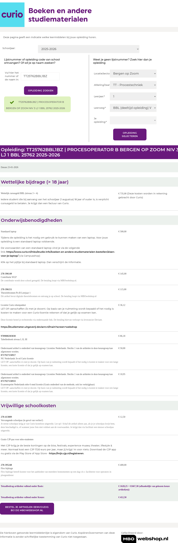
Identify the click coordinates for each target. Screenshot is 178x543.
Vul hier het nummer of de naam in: (12, 76)
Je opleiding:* (100, 120)
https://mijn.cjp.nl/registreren (66, 453)
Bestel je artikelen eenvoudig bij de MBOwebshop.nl (27, 509)
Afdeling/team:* (102, 85)
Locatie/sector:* (102, 73)
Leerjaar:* (99, 96)
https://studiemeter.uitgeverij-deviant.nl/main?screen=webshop (39, 326)
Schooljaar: (8, 48)
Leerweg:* (100, 107)
